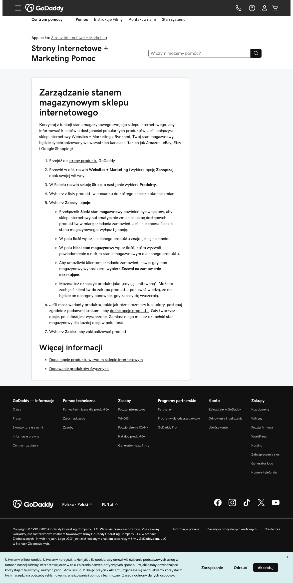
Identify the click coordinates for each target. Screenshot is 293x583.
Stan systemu (174, 19)
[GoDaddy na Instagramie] (232, 506)
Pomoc (82, 19)
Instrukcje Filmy (108, 19)
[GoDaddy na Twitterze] (261, 506)
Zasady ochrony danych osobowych (232, 529)
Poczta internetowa (132, 409)
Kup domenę (260, 409)
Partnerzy (165, 409)
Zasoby (68, 427)
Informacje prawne (26, 436)
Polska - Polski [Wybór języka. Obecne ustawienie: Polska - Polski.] (78, 504)
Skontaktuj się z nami (28, 427)
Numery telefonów (264, 472)
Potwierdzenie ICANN (133, 427)
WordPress (259, 436)
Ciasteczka (272, 529)
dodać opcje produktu (129, 310)
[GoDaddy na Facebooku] (217, 506)
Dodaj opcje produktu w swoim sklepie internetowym (96, 360)
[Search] (256, 53)
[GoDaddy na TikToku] (246, 506)
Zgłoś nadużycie (74, 418)
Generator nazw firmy (133, 445)
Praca (17, 418)
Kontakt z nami (142, 19)
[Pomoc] (251, 8)
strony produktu (83, 160)
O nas (17, 409)
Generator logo (262, 463)
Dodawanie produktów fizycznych (79, 368)
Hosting (256, 445)
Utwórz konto (218, 427)
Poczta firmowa (262, 427)
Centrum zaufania (25, 445)
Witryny (256, 418)
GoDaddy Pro (167, 427)
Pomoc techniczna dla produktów (86, 409)
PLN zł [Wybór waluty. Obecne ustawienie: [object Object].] (110, 504)
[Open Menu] (16, 8)
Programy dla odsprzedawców (179, 418)
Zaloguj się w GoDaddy (225, 409)
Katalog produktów (131, 436)
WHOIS (123, 418)
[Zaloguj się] (264, 8)
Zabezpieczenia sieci (265, 454)
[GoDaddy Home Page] (33, 504)
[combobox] (199, 53)
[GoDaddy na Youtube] (275, 506)
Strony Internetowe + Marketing (79, 38)
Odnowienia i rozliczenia (226, 418)
